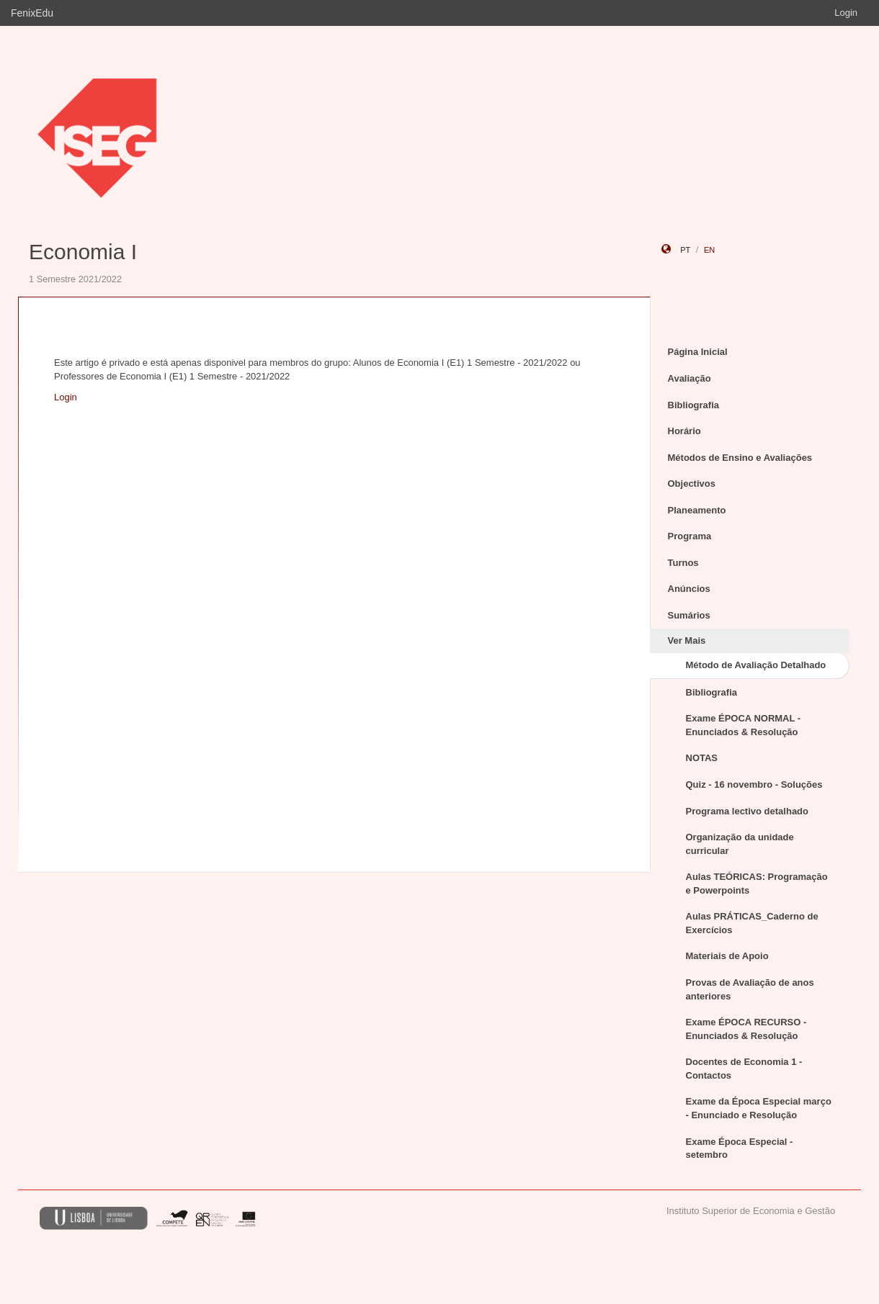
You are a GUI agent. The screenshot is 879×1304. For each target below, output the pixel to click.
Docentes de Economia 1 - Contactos (744, 1068)
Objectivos (691, 483)
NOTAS (702, 757)
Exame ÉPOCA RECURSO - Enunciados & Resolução (746, 1029)
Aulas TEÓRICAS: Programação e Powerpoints (757, 883)
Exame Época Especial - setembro (739, 1148)
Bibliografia (694, 405)
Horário (684, 431)
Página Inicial (698, 351)
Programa (690, 536)
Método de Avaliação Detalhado (756, 665)
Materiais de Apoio (727, 955)
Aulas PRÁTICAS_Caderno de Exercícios (752, 923)
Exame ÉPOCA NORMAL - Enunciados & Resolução (743, 725)
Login (845, 12)
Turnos (683, 562)
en (709, 250)
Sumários (689, 615)
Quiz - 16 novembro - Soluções (754, 784)
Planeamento (697, 510)
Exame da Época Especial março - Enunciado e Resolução (758, 1108)
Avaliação (689, 378)
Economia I (83, 252)
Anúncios (689, 588)
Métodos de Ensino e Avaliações (740, 457)
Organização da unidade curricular (740, 844)
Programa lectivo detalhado (747, 811)
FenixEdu (32, 13)
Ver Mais (687, 640)
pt (685, 250)
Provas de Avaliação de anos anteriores (750, 989)
